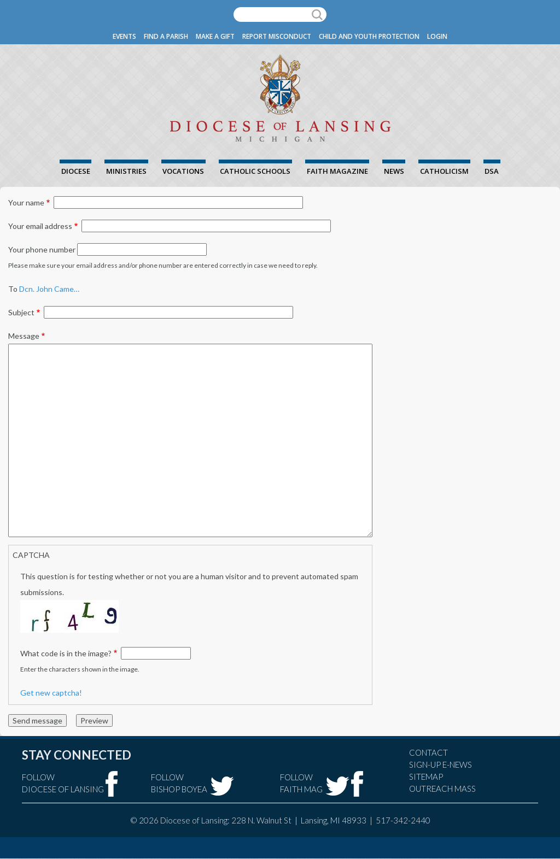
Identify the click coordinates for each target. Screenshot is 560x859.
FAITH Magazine (337, 171)
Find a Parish (166, 36)
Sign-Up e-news (440, 764)
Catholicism (444, 171)
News (394, 171)
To (13, 288)
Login (437, 36)
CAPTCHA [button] (31, 555)
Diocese (75, 171)
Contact (428, 752)
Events (124, 36)
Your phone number (41, 249)
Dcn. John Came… (49, 288)
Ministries (126, 171)
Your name (26, 202)
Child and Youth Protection (369, 36)
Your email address (40, 226)
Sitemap (426, 776)
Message (23, 335)
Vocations (183, 171)
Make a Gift (215, 36)
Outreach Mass (442, 788)
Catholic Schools (255, 171)
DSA (492, 171)
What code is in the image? (66, 653)
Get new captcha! (51, 692)
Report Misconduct (276, 36)
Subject (21, 312)
